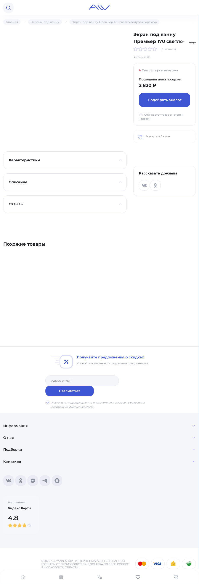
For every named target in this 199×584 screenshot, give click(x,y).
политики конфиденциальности (73, 396)
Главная (12, 22)
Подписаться (137, 380)
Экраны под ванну (45, 22)
